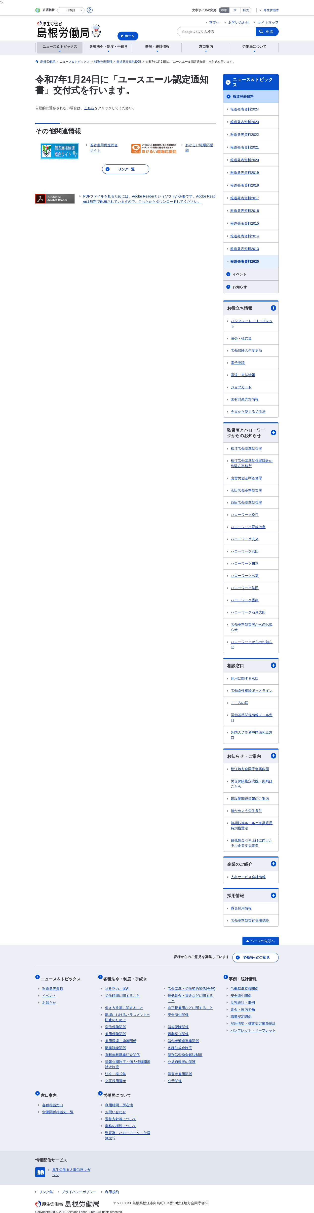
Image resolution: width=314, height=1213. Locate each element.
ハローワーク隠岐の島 (248, 528)
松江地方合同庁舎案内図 (250, 770)
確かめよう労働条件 (246, 812)
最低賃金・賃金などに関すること (190, 996)
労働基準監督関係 (244, 986)
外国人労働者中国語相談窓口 (252, 736)
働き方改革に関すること (124, 1006)
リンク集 (46, 1186)
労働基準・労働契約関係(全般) (191, 986)
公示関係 (175, 1079)
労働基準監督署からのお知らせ (252, 627)
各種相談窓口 (52, 1100)
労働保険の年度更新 (246, 351)
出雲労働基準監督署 (246, 479)
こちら (89, 108)
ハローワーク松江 (245, 515)
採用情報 (251, 897)
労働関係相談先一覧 (58, 1107)
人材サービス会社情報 (248, 879)
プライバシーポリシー (79, 1186)
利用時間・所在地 (119, 1100)
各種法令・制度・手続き (127, 978)
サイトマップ (268, 22)
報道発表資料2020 (244, 160)
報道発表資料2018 (244, 185)
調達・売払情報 (243, 375)
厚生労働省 (271, 10)
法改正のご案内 (117, 986)
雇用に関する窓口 (245, 680)
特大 (246, 10)
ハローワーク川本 (245, 564)
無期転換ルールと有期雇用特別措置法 (252, 827)
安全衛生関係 (178, 1012)
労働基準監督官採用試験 (250, 923)
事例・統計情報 (244, 978)
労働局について (119, 1091)
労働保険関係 (115, 1025)
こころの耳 (239, 704)
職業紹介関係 (178, 1032)
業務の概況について (120, 1120)
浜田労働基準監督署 (246, 491)
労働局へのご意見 (256, 958)
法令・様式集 (241, 339)
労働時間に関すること (122, 993)
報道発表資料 (243, 97)
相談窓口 (251, 666)
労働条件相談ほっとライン (252, 692)
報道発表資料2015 (244, 223)
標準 (224, 10)
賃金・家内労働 (243, 1007)
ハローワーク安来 (245, 540)
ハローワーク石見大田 (248, 613)
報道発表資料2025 (244, 261)
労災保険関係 (178, 1025)
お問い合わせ (238, 22)
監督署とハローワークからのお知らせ (251, 433)
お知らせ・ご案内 (251, 757)
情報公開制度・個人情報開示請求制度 (127, 1062)
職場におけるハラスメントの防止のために (127, 1015)
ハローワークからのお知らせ (252, 645)
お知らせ (240, 287)
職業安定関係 (241, 1014)
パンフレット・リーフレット (252, 323)
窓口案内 (50, 1091)
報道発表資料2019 (244, 173)
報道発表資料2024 (244, 109)
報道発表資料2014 (244, 236)
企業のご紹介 (251, 865)
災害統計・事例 (243, 1000)
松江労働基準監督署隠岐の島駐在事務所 (252, 464)
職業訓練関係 (115, 1046)
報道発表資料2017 (244, 198)
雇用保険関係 (115, 1032)
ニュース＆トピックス (253, 82)
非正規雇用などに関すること (190, 1006)
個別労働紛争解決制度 (185, 1053)
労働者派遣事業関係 (183, 1039)
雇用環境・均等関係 (120, 1039)
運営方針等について (120, 1113)
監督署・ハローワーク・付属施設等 (127, 1130)
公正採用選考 (115, 1079)
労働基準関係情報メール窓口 (252, 718)
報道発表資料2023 (244, 122)
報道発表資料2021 (244, 147)
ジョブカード (241, 387)
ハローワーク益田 (245, 589)
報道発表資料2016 (244, 211)
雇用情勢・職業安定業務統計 (253, 1021)
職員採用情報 (241, 910)
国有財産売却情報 (245, 400)
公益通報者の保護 (182, 1059)
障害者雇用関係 (180, 1072)
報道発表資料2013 (244, 249)
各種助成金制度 (180, 1046)
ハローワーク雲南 (245, 601)
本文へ (214, 22)
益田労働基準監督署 (246, 503)
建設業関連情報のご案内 (250, 800)
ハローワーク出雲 (245, 576)
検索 (270, 32)
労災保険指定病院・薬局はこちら (252, 785)
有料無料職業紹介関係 (122, 1053)
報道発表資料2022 (244, 135)
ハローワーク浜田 (245, 552)
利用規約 (112, 1186)
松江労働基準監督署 (246, 449)
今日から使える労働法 (248, 412)
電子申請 (238, 363)
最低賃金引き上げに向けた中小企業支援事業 (252, 844)
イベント (240, 274)
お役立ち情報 (251, 308)
